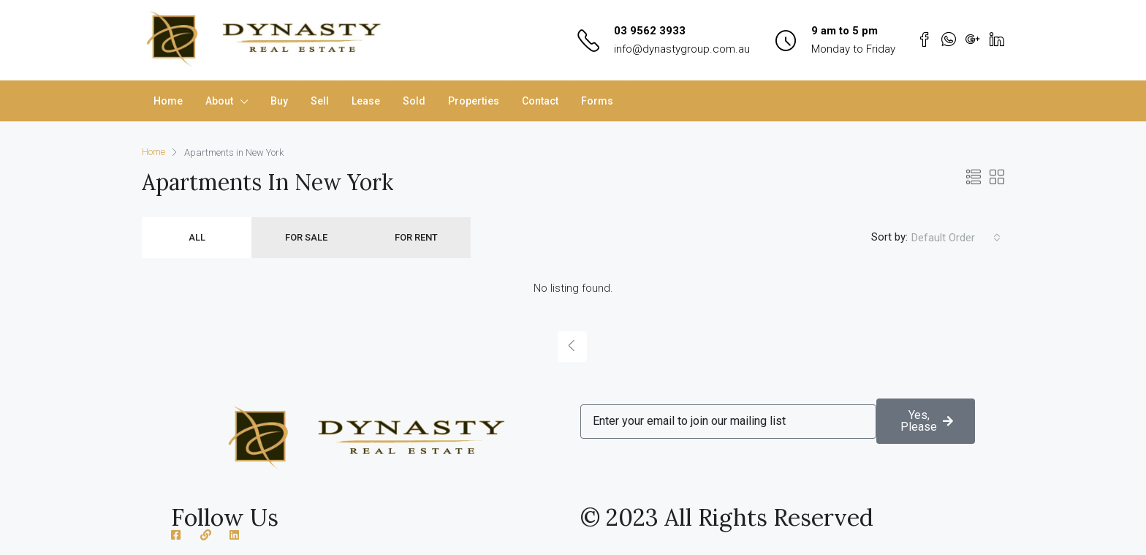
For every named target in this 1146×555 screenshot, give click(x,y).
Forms (597, 101)
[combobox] (956, 237)
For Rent (416, 237)
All (197, 237)
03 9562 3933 (650, 30)
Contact (540, 101)
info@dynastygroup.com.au (682, 49)
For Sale (306, 237)
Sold (414, 101)
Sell (320, 101)
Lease (366, 101)
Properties (473, 101)
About (219, 101)
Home (168, 101)
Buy (279, 101)
